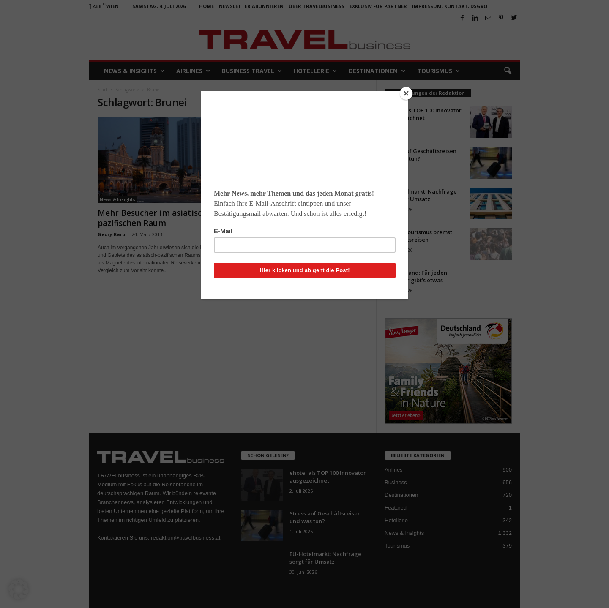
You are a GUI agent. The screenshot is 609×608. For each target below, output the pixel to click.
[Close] (406, 93)
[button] (18, 589)
